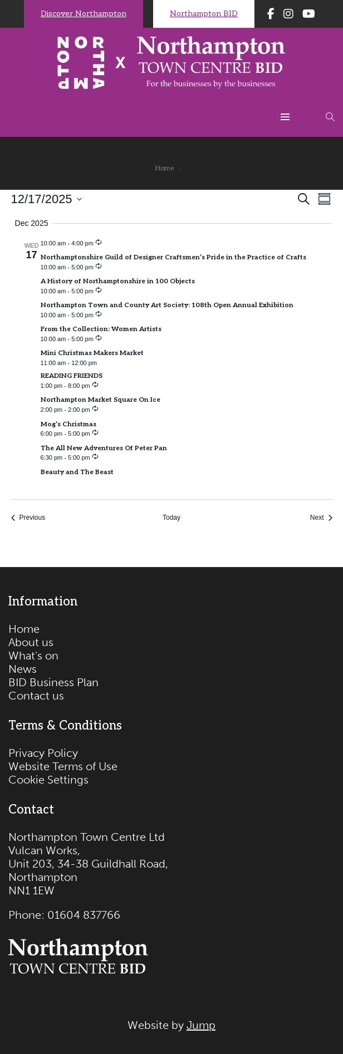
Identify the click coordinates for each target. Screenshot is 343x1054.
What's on (33, 655)
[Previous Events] (28, 518)
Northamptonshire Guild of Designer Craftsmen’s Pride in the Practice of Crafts (173, 257)
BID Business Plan (53, 682)
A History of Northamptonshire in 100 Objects (118, 281)
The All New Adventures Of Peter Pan (104, 448)
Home (24, 629)
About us (30, 642)
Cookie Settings (48, 779)
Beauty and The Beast (77, 472)
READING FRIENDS (71, 376)
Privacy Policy (43, 753)
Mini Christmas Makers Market (92, 353)
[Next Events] (321, 518)
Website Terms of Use (62, 766)
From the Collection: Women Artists (101, 329)
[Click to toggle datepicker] (46, 199)
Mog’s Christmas (68, 424)
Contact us (36, 695)
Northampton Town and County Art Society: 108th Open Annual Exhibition (167, 305)
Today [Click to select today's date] (171, 517)
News (22, 669)
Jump (201, 1025)
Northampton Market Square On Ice (100, 400)
